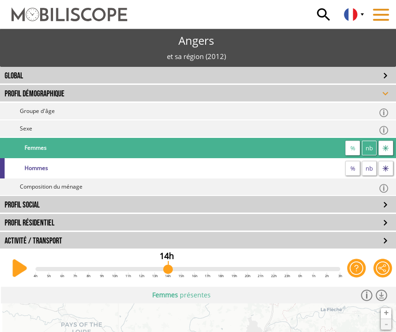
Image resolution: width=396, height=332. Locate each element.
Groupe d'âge (204, 112)
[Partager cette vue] (383, 268)
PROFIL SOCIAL (22, 205)
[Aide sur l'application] (356, 268)
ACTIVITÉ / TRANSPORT (33, 241)
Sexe (204, 130)
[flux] (385, 148)
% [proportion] (352, 148)
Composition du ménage (204, 188)
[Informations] (367, 295)
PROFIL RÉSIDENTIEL (29, 223)
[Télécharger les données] (382, 295)
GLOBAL (14, 76)
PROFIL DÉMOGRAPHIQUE (35, 94)
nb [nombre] (369, 148)
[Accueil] (63, 10)
